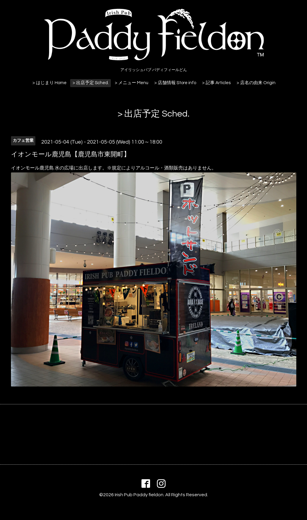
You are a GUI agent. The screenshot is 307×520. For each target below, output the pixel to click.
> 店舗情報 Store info (175, 83)
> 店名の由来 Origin (256, 83)
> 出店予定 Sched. (91, 83)
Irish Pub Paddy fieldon (139, 494)
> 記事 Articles (216, 83)
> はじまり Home (49, 83)
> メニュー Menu (131, 83)
